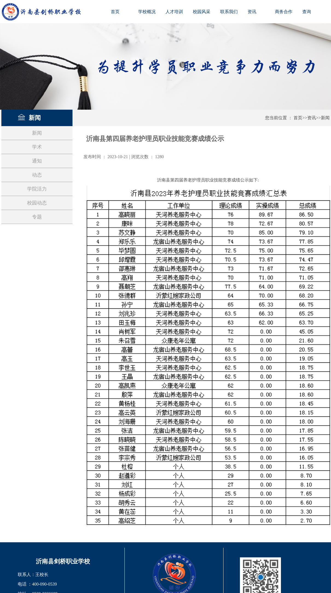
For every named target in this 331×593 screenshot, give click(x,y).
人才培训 (174, 11)
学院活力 (37, 189)
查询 (306, 11)
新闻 (325, 117)
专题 (37, 217)
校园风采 (201, 11)
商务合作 (283, 11)
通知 (37, 161)
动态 (37, 175)
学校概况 (147, 11)
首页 (115, 11)
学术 (37, 147)
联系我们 (229, 11)
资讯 (252, 11)
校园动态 (37, 203)
